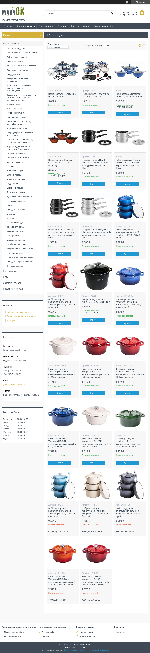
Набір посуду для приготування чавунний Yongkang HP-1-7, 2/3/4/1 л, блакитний (61, 512)
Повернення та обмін (104, 26)
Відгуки (6, 277)
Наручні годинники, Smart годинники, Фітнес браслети (19, 147)
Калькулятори (13, 104)
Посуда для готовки (16, 209)
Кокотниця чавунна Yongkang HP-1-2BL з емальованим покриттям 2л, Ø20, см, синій (62, 442)
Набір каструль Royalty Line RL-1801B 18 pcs (62, 95)
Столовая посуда (15, 222)
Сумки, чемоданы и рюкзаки (20, 257)
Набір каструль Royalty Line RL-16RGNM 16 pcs (95, 95)
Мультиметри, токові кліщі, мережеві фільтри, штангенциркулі (19, 88)
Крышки (10, 218)
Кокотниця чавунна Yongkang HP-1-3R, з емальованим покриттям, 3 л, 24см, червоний (95, 373)
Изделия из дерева (15, 170)
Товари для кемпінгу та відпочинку (17, 80)
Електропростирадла (16, 117)
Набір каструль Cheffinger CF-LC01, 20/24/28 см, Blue (129, 95)
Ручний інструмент (15, 113)
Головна (8, 26)
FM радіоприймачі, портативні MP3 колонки (20, 134)
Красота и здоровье (16, 179)
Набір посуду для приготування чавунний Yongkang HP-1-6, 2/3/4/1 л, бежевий (95, 512)
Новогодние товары (16, 253)
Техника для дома (15, 227)
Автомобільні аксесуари (18, 157)
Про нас (45, 636)
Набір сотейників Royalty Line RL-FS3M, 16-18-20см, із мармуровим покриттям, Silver (96, 233)
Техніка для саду (14, 108)
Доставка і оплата (80, 26)
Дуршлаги (11, 214)
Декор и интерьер (15, 188)
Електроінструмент (15, 162)
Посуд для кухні (14, 74)
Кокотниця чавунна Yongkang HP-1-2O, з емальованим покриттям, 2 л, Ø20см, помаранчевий (61, 580)
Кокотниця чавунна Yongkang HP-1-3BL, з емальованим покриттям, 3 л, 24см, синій (129, 303)
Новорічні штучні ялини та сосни (22, 53)
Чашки (10, 205)
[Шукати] (111, 14)
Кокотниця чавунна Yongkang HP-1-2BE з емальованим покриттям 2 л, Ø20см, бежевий (96, 442)
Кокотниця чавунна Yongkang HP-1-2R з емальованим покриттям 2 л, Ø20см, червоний (130, 373)
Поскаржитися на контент (74, 650)
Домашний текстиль (16, 240)
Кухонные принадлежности (19, 196)
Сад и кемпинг (13, 183)
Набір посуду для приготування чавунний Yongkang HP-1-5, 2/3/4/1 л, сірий (129, 512)
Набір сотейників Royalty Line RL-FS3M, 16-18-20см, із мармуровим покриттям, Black (62, 233)
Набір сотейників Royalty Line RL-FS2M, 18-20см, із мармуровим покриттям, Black (95, 164)
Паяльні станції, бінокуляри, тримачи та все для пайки (20, 140)
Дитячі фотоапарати (16, 153)
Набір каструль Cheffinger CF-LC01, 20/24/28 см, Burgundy (61, 163)
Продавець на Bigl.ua (75, 647)
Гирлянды (11, 166)
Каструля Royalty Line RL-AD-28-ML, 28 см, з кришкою (96, 300)
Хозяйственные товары (17, 244)
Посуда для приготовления (19, 261)
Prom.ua (89, 644)
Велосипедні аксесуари (17, 70)
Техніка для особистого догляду (21, 66)
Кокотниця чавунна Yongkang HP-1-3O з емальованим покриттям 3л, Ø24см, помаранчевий (96, 580)
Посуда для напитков (16, 201)
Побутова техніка (15, 61)
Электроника (13, 235)
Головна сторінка (87, 636)
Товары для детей (15, 266)
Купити (60, 112)
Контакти (61, 26)
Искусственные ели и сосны (20, 248)
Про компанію (46, 26)
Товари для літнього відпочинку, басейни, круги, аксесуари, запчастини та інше (21, 97)
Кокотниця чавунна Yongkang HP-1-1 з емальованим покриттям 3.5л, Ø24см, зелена (128, 442)
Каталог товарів (24, 26)
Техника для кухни (15, 231)
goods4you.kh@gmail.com (14, 384)
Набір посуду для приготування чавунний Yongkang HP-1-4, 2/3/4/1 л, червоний (61, 303)
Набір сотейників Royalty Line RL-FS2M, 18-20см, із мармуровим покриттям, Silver (128, 164)
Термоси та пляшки (16, 192)
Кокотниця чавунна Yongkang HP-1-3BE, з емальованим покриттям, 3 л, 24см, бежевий (61, 373)
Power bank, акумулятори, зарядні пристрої (19, 122)
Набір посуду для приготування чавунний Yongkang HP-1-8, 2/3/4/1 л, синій (129, 233)
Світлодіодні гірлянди (17, 57)
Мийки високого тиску (17, 128)
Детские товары (14, 175)
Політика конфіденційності (98, 650)
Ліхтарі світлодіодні (16, 48)
